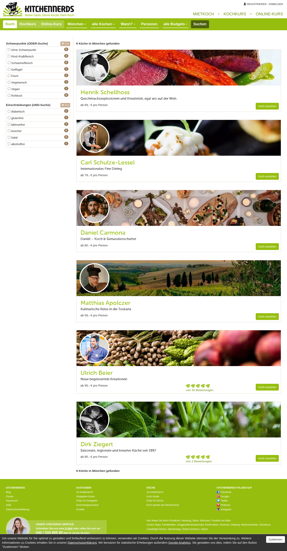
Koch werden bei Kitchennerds (162, 505)
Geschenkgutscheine (87, 505)
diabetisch (16, 111)
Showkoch (264, 524)
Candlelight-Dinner (156, 529)
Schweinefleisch (20, 63)
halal (13, 137)
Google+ (223, 496)
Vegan (14, 89)
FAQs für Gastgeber (87, 500)
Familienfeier (168, 524)
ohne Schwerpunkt (22, 50)
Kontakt (80, 509)
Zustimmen (275, 539)
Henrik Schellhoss (105, 93)
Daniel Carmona (103, 233)
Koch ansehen (267, 106)
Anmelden (276, 4)
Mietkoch (203, 14)
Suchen (200, 24)
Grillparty (235, 524)
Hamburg (186, 520)
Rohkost (15, 95)
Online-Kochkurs (191, 529)
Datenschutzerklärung (17, 509)
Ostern (204, 529)
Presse (9, 496)
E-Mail (69, 528)
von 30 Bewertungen (199, 390)
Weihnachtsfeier (249, 524)
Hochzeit (224, 524)
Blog (8, 492)
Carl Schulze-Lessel (108, 163)
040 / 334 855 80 (49, 533)
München (205, 520)
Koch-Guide (152, 496)
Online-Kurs (51, 24)
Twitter (222, 500)
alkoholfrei (16, 144)
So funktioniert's (84, 492)
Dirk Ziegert (97, 445)
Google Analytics (179, 542)
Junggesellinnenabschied (190, 524)
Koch (10, 24)
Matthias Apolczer (105, 303)
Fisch (13, 76)
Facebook (224, 492)
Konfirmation (211, 524)
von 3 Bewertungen (199, 461)
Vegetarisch (17, 82)
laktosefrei (16, 124)
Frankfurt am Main (221, 520)
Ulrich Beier (97, 373)
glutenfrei (16, 118)
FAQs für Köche (154, 500)
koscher (15, 131)
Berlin (196, 520)
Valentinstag (173, 529)
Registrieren (256, 4)
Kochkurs (235, 14)
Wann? (128, 24)
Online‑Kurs (269, 14)
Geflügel (15, 69)
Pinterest (223, 505)
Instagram (224, 509)
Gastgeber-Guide (85, 496)
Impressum (12, 500)
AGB (8, 505)
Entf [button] (65, 43)
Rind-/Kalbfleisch (21, 56)
